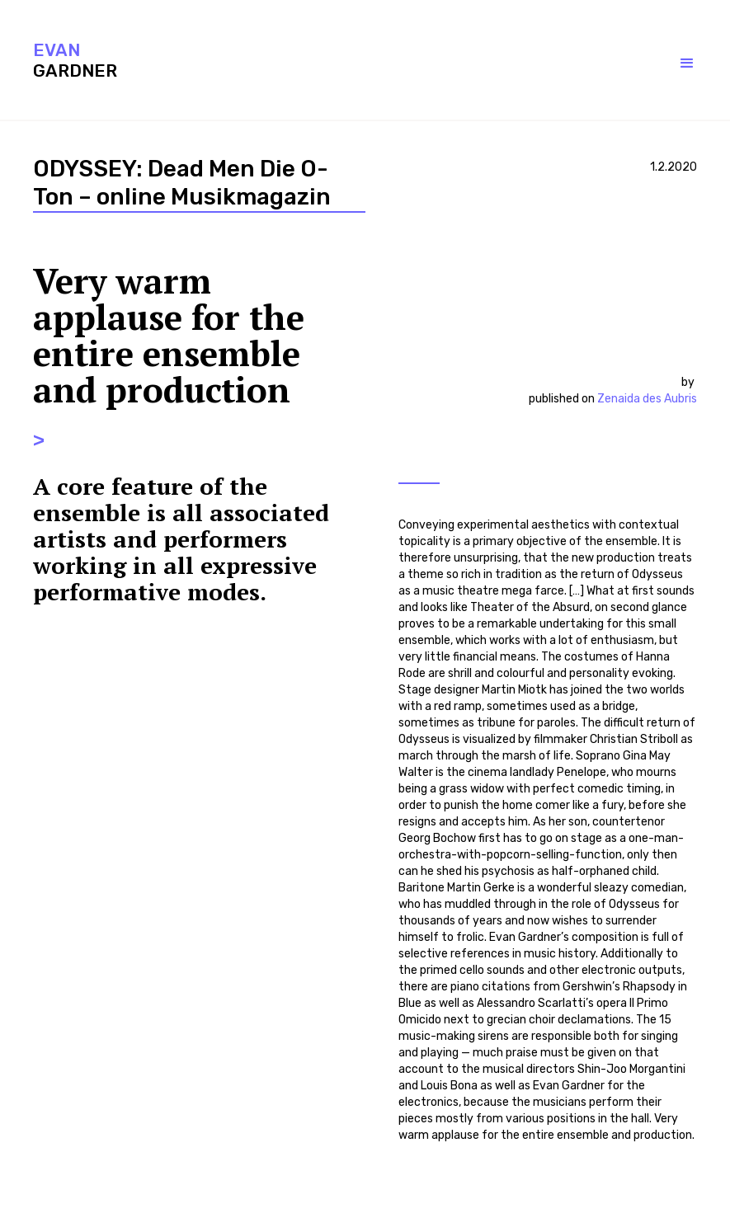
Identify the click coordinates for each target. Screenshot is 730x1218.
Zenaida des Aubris (647, 399)
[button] (670, 63)
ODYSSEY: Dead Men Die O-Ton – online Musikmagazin (182, 182)
